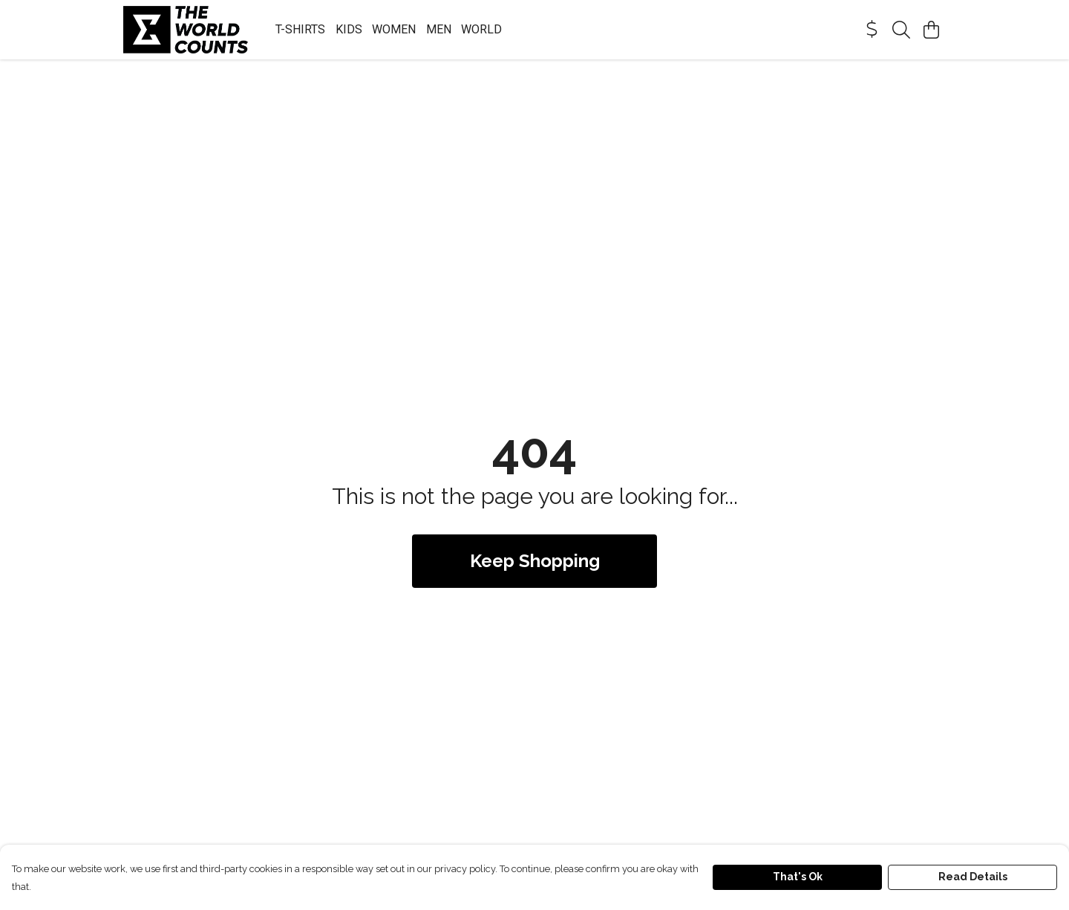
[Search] (901, 30)
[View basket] (931, 30)
